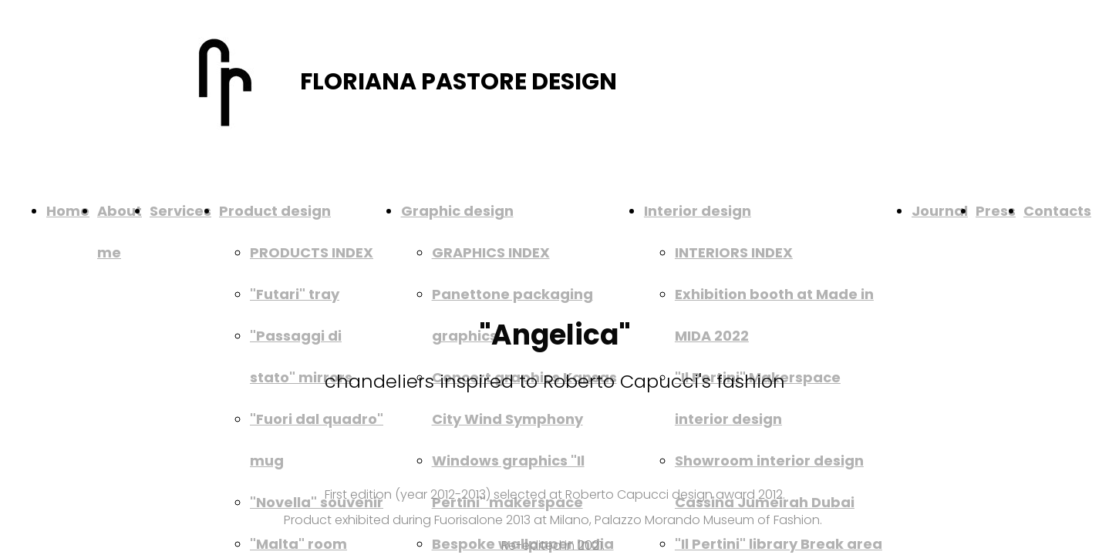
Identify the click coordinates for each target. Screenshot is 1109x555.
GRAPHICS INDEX (491, 252)
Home (67, 210)
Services (180, 210)
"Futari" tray (294, 294)
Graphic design (457, 210)
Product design (275, 210)
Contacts (1057, 210)
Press (996, 210)
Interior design (697, 210)
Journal (940, 210)
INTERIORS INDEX (734, 252)
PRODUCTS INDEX (311, 252)
